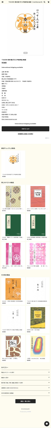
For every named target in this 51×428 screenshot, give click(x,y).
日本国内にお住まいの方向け (25, 134)
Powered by (25, 411)
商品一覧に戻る (25, 401)
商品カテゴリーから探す (7, 372)
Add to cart (25, 129)
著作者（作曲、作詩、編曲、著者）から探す (12, 382)
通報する (47, 138)
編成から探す (5, 377)
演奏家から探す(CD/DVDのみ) (9, 388)
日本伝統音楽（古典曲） (7, 393)
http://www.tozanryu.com (9, 119)
